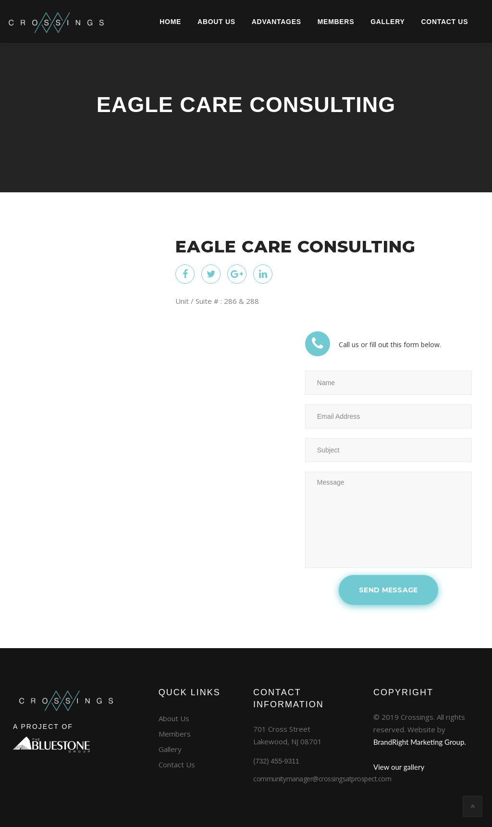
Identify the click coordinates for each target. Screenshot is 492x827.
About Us (195, 21)
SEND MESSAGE (388, 590)
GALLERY (366, 21)
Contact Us (177, 764)
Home (149, 21)
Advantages (255, 21)
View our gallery (398, 767)
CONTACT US (422, 21)
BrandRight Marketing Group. (419, 742)
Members (314, 21)
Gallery (170, 749)
